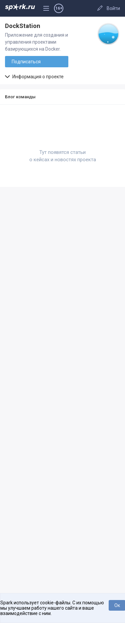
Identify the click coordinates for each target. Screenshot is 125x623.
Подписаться (26, 61)
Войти (113, 8)
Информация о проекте (34, 76)
